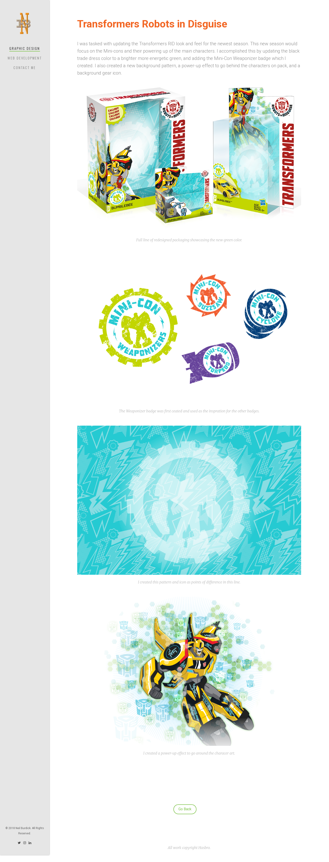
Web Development (25, 57)
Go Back (184, 809)
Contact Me (24, 67)
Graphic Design (24, 48)
